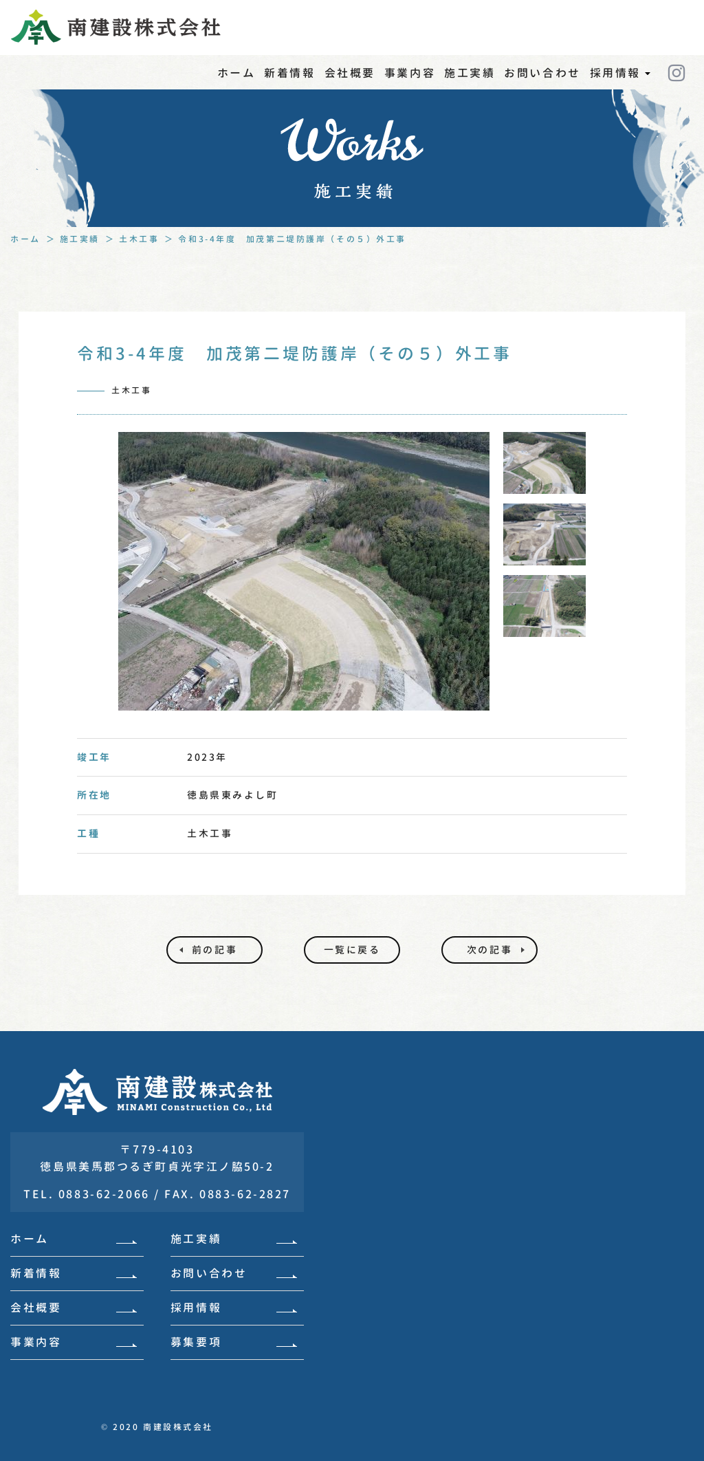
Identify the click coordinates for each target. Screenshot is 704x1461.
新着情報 (289, 72)
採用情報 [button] (620, 80)
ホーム (236, 72)
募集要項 (233, 1342)
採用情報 (233, 1307)
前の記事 (214, 949)
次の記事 (489, 949)
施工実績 (469, 72)
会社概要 (349, 72)
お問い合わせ (542, 72)
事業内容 (409, 72)
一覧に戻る (352, 949)
